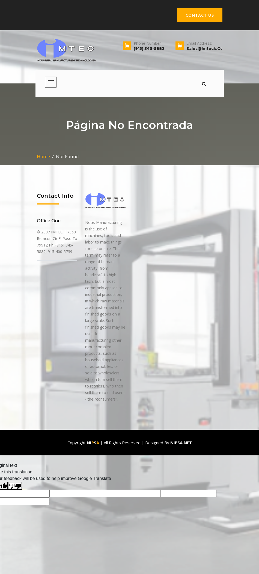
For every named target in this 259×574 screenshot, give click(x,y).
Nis (93, 442)
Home (43, 156)
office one (49, 220)
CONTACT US (200, 15)
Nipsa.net (181, 442)
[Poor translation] (15, 486)
